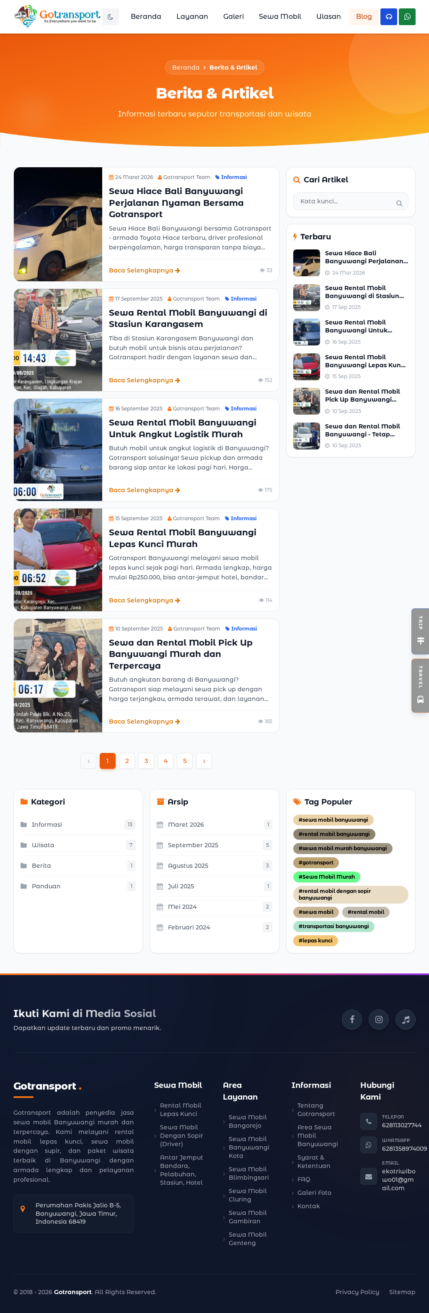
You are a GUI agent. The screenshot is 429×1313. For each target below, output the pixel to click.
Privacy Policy (357, 1292)
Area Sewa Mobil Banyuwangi (317, 1136)
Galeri (233, 17)
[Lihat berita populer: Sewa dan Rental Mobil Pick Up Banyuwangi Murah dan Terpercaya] (306, 401)
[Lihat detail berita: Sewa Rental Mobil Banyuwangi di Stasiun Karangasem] (58, 340)
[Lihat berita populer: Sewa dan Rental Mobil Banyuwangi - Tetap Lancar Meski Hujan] (306, 436)
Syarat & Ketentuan (314, 1162)
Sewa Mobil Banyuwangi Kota (249, 1147)
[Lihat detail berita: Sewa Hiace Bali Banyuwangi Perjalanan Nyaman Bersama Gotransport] (58, 224)
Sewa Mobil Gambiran (248, 1217)
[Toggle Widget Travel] (420, 686)
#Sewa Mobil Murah (327, 877)
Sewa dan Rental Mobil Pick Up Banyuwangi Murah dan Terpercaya (181, 654)
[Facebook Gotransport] (352, 1019)
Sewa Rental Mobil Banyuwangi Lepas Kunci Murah (365, 365)
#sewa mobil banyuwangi (333, 820)
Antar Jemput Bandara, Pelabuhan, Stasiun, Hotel (181, 1170)
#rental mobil (366, 912)
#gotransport (316, 862)
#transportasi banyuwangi (334, 926)
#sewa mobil (316, 912)
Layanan (192, 17)
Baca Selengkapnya (144, 270)
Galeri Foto (314, 1192)
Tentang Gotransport (316, 1110)
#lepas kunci (316, 940)
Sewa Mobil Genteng (248, 1239)
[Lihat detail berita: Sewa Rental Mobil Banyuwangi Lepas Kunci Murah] (58, 560)
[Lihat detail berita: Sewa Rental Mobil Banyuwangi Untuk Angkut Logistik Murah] (58, 450)
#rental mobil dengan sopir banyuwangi (335, 894)
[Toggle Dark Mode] (110, 16)
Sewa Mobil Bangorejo (248, 1121)
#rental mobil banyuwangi (334, 834)
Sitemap (402, 1292)
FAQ (303, 1179)
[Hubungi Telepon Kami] (388, 16)
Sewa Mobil (280, 17)
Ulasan (328, 17)
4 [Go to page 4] (165, 761)
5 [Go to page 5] (185, 761)
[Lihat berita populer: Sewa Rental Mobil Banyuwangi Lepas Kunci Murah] (306, 366)
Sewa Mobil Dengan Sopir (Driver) (181, 1136)
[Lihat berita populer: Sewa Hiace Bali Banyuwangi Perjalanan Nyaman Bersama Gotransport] (306, 262)
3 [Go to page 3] (146, 761)
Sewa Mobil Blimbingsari (249, 1173)
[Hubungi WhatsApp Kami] (407, 16)
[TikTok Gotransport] (405, 1019)
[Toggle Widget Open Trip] (420, 631)
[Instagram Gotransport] (379, 1019)
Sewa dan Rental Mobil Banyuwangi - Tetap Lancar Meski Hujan (362, 434)
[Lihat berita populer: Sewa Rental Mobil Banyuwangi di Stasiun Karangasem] (306, 297)
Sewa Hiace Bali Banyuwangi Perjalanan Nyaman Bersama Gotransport (176, 202)
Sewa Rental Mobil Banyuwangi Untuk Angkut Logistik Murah (361, 331)
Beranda (146, 17)
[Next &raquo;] (204, 761)
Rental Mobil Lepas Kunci (181, 1110)
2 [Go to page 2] (127, 761)
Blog (364, 17)
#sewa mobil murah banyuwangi (343, 848)
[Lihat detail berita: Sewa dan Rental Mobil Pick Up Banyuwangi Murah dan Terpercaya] (58, 676)
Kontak (308, 1206)
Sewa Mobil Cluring (248, 1195)
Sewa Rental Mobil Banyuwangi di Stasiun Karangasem (362, 296)
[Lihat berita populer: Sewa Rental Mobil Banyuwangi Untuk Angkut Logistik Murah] (306, 332)
